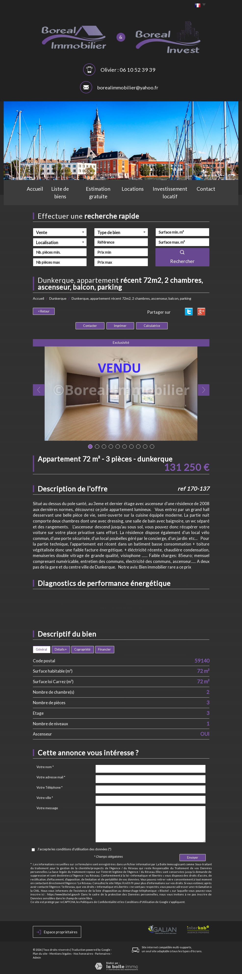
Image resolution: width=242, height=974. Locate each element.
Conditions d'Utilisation (140, 901)
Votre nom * (45, 767)
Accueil (31, 197)
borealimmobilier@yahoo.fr (127, 87)
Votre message (47, 808)
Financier (104, 649)
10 (152, 446)
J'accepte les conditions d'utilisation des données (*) (74, 849)
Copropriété (82, 649)
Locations (135, 197)
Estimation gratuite (99, 197)
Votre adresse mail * (51, 777)
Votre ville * (45, 798)
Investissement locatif (173, 197)
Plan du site (40, 953)
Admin (37, 957)
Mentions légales (61, 953)
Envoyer (192, 857)
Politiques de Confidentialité (98, 901)
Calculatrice (152, 326)
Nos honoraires (83, 953)
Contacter (90, 326)
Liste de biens (60, 197)
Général (41, 649)
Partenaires (102, 953)
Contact (210, 197)
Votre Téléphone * (50, 787)
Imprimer (120, 326)
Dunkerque (57, 298)
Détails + (61, 649)
